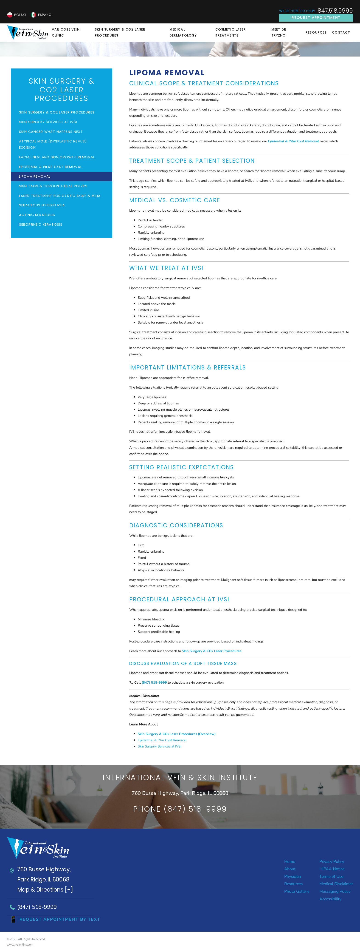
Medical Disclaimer (336, 884)
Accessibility (330, 899)
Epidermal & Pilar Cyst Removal (162, 740)
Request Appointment (316, 17)
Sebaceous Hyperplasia (42, 205)
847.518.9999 (335, 11)
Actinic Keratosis (37, 215)
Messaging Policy (334, 891)
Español (45, 14)
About (289, 869)
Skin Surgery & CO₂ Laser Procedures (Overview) (177, 734)
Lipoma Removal (35, 176)
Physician (292, 876)
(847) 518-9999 (37, 907)
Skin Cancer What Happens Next (51, 131)
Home (289, 861)
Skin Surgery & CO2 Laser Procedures (120, 32)
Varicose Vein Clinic (65, 32)
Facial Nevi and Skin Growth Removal (57, 157)
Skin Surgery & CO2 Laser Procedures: (57, 112)
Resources (316, 32)
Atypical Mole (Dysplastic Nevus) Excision (53, 144)
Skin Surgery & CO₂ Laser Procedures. (212, 651)
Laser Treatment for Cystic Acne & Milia (60, 195)
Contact (341, 32)
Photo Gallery (296, 891)
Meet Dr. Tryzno (279, 32)
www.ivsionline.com (20, 945)
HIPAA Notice (331, 869)
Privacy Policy (331, 861)
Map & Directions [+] (45, 889)
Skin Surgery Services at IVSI (159, 746)
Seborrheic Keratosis (41, 224)
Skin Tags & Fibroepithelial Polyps (53, 186)
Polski (20, 14)
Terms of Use (331, 876)
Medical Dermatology (183, 32)
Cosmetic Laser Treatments (230, 32)
